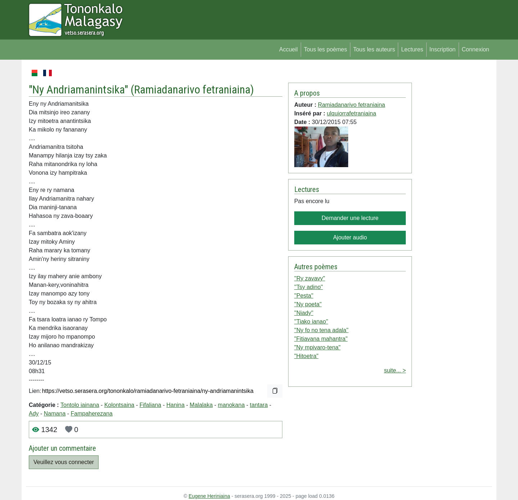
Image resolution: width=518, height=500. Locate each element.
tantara (259, 405)
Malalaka (201, 405)
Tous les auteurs (374, 49)
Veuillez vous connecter (63, 462)
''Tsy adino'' (308, 287)
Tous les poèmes (325, 49)
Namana (54, 413)
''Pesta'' (303, 296)
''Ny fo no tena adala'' (321, 330)
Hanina (175, 405)
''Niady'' (303, 313)
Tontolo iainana (79, 405)
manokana (231, 405)
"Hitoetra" (306, 356)
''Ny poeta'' (308, 304)
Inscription (443, 49)
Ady (34, 413)
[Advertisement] (452, 176)
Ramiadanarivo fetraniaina (192, 89)
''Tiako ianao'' (311, 321)
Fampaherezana (92, 413)
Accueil (288, 49)
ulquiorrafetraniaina (351, 113)
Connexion (476, 49)
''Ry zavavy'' (309, 278)
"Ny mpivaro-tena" (317, 347)
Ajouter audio (350, 237)
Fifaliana (150, 405)
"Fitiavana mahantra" (320, 339)
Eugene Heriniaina (209, 496)
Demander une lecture (350, 218)
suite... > (395, 370)
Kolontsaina (119, 405)
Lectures (412, 49)
